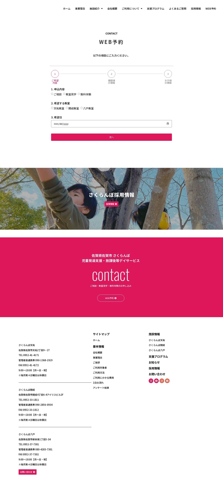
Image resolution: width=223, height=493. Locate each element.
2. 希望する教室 (60, 103)
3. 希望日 (56, 117)
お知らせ (154, 364)
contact (111, 273)
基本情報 (98, 348)
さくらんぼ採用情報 (112, 194)
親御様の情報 (111, 81)
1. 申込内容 (58, 89)
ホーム (66, 8)
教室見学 (71, 94)
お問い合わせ (157, 376)
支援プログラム (155, 8)
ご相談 (58, 94)
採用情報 (196, 8)
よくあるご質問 (177, 8)
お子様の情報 (168, 81)
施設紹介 (96, 8)
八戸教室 (88, 108)
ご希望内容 (55, 81)
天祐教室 (59, 108)
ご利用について (132, 8)
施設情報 (154, 336)
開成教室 (73, 108)
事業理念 (80, 8)
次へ (111, 137)
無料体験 (86, 94)
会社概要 (112, 8)
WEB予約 (211, 8)
